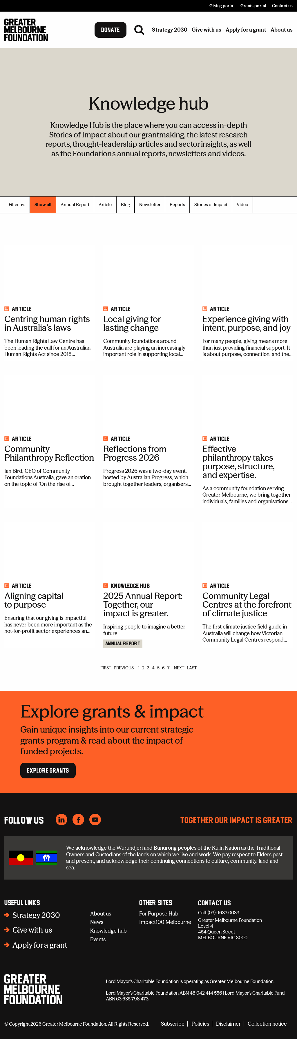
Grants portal (253, 5)
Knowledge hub (108, 930)
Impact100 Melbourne (165, 922)
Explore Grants (48, 770)
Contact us (282, 5)
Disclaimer (228, 1023)
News (96, 922)
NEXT (179, 668)
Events (98, 939)
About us (100, 913)
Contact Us (214, 903)
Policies (200, 1023)
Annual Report (122, 644)
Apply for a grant (39, 945)
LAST (192, 668)
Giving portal (221, 5)
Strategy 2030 (36, 915)
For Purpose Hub (158, 913)
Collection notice (267, 1023)
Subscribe (172, 1023)
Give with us (32, 930)
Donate (110, 30)
